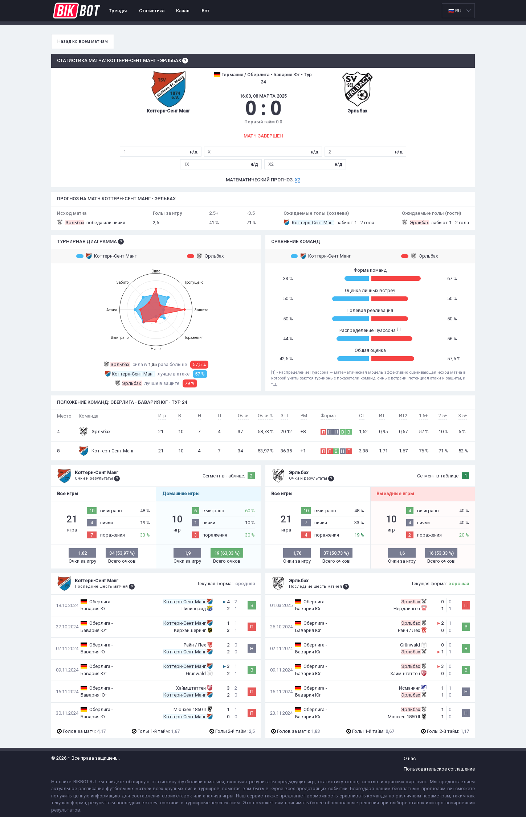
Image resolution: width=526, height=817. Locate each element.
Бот (205, 10)
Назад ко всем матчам (82, 41)
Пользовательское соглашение (439, 769)
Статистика (151, 10)
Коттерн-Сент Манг (106, 256)
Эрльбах (205, 256)
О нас (410, 758)
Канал (182, 10)
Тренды (118, 10)
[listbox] (458, 10)
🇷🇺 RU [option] (454, 10)
